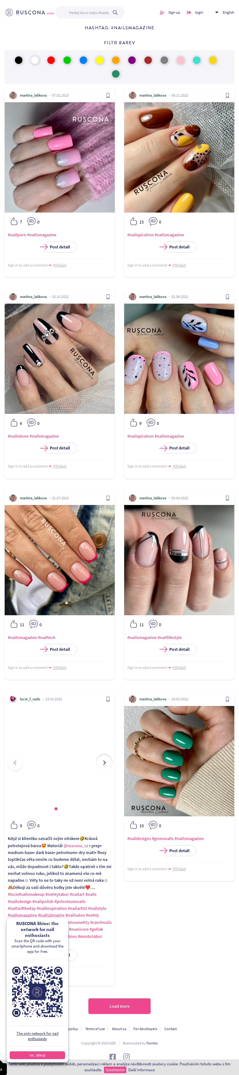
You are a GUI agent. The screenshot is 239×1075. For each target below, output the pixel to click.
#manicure (79, 929)
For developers (145, 1028)
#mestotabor (90, 936)
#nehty (92, 915)
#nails (90, 894)
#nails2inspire (51, 915)
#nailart (77, 894)
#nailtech (46, 637)
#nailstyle (97, 908)
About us (119, 1028)
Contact (170, 1028)
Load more (120, 1006)
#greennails (163, 838)
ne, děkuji (37, 1055)
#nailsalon (75, 915)
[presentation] (15, 762)
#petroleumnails (70, 901)
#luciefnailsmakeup (26, 894)
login (199, 12)
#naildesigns (139, 838)
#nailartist (77, 908)
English (228, 12)
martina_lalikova (33, 95)
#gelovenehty (76, 922)
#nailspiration (140, 235)
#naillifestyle (169, 637)
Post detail (56, 247)
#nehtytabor (57, 894)
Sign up (174, 12)
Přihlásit (59, 265)
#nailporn (17, 235)
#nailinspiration (52, 908)
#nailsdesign (19, 901)
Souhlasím (114, 1070)
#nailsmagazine (41, 235)
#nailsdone (18, 436)
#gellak (96, 929)
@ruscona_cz (75, 845)
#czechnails (101, 922)
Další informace (141, 1070)
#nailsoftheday (22, 908)
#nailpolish (43, 901)
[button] (56, 809)
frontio (152, 1043)
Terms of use (95, 1028)
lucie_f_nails (30, 699)
